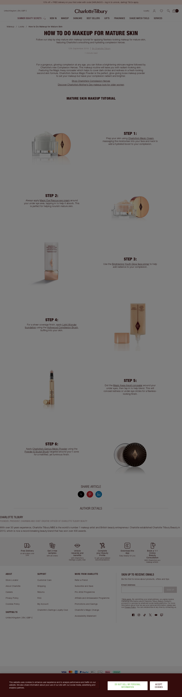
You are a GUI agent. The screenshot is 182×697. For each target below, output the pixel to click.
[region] (91, 685)
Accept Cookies (159, 685)
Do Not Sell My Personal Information (128, 685)
